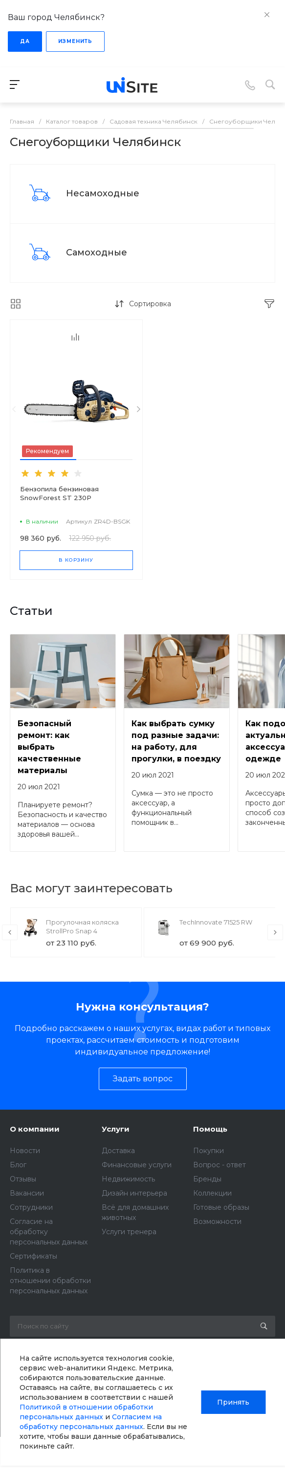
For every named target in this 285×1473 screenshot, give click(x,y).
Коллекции (212, 1193)
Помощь (210, 1129)
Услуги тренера (129, 1231)
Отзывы (23, 1179)
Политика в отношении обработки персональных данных (50, 1280)
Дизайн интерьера (134, 1193)
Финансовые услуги (137, 1164)
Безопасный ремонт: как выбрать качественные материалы (49, 747)
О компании (35, 1129)
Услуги (116, 1129)
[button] (48, 459)
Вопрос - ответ (219, 1164)
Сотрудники (31, 1207)
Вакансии (27, 1193)
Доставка (118, 1150)
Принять (233, 1402)
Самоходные (96, 252)
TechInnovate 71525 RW (215, 922)
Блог (18, 1164)
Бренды (207, 1179)
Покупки (208, 1150)
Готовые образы (221, 1207)
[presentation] (14, 409)
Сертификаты (33, 1256)
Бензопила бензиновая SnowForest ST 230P (59, 493)
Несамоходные (102, 193)
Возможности (217, 1221)
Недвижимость (128, 1179)
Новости (25, 1150)
